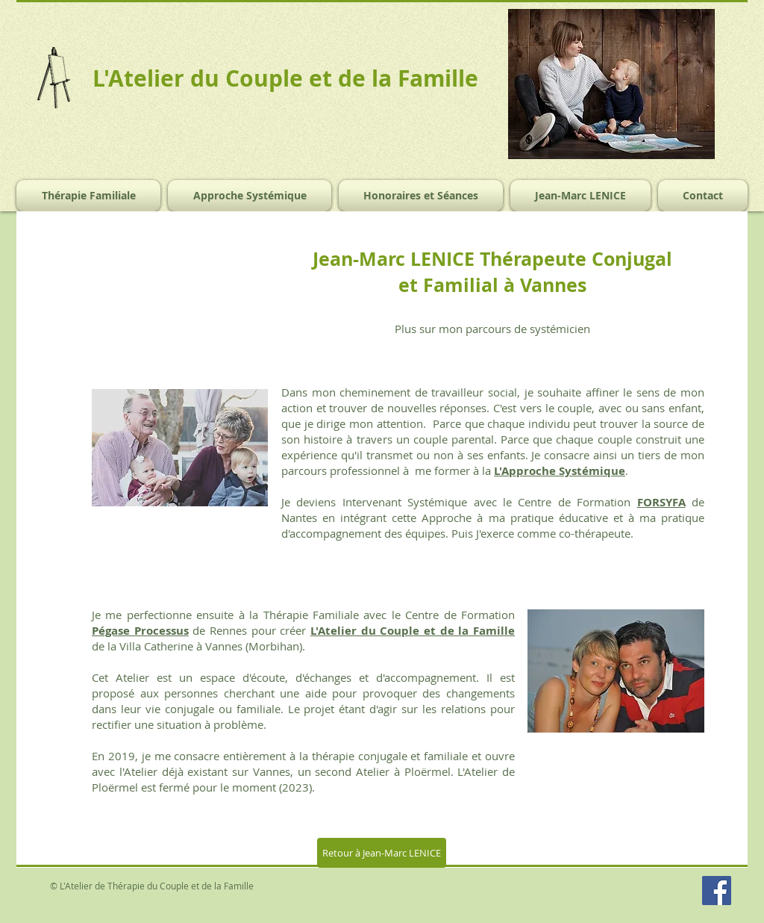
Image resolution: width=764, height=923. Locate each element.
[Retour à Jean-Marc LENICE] (381, 853)
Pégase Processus (140, 630)
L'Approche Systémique (559, 471)
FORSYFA (661, 502)
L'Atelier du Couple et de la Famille (412, 630)
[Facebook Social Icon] (716, 890)
